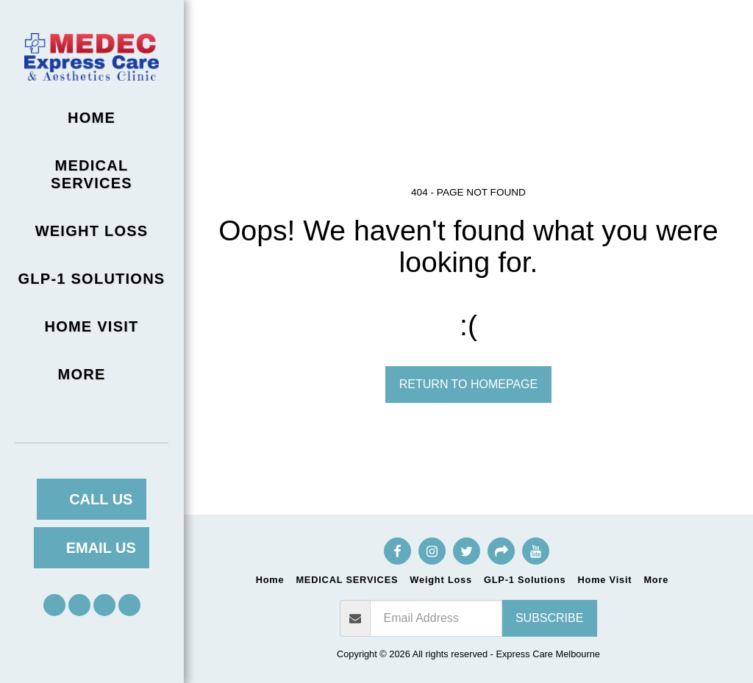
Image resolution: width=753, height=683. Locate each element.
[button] (54, 605)
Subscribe (549, 618)
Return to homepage (468, 384)
